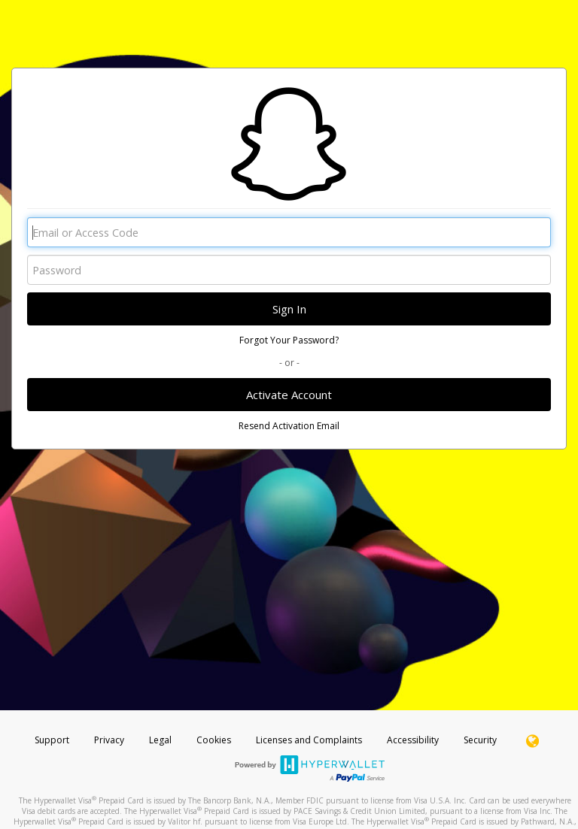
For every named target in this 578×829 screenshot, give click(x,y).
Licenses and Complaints (310, 740)
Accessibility (413, 740)
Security (480, 740)
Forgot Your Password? (289, 340)
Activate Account (289, 394)
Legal (160, 740)
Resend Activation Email (289, 425)
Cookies (213, 740)
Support (52, 740)
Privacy (109, 740)
